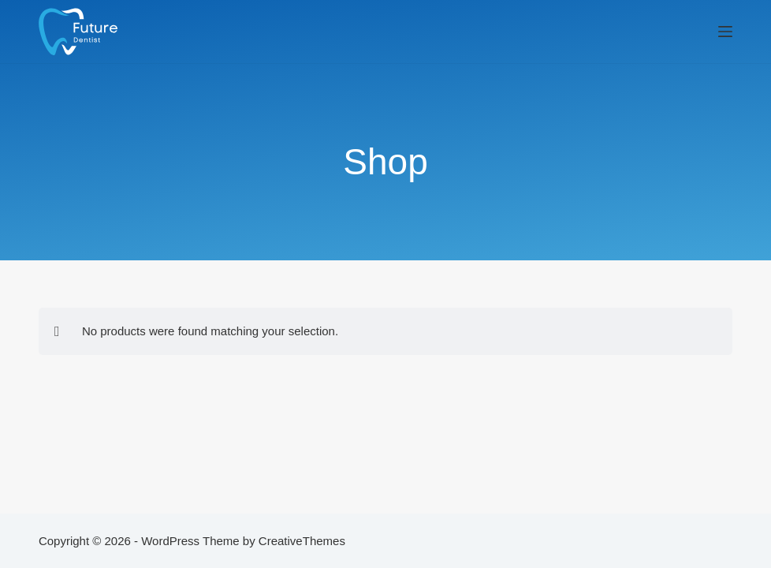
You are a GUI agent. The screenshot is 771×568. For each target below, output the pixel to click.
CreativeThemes (302, 540)
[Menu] (725, 31)
